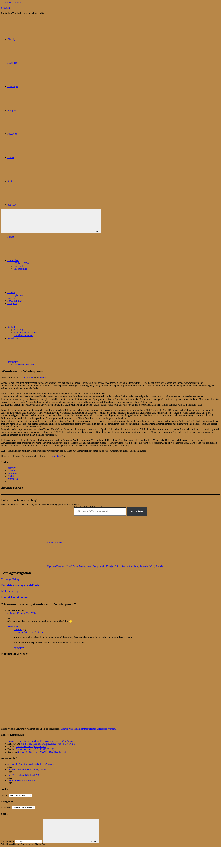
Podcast (34, 292)
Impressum (35, 362)
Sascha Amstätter (129, 566)
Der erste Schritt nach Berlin (21, 780)
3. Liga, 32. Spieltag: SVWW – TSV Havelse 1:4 (41, 752)
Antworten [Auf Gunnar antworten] (19, 648)
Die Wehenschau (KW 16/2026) (31, 746)
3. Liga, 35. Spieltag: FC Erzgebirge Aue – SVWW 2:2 (46, 741)
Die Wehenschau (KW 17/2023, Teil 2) (26, 769)
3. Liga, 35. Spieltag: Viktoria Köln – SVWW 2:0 (31, 764)
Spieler (58, 542)
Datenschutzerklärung (24, 364)
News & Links (14, 300)
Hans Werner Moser (75, 566)
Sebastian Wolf (147, 566)
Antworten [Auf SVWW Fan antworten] (12, 626)
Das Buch (12, 298)
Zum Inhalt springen (11, 2)
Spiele (50, 542)
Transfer (160, 566)
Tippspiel (18, 266)
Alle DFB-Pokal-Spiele (25, 332)
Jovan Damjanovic (96, 566)
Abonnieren (137, 511)
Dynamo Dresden (55, 566)
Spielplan (12, 303)
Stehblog (5, 7)
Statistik (34, 327)
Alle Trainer (19, 330)
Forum (10, 236)
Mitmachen (36, 260)
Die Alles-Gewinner (23, 335)
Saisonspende (20, 268)
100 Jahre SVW (21, 263)
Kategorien (6, 807)
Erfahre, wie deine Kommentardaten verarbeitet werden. (88, 728)
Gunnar (42, 377)
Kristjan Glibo (113, 566)
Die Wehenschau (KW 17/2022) (23, 775)
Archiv (4, 795)
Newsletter (12, 338)
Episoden (18, 295)
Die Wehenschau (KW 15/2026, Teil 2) (35, 749)
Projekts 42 (56, 456)
